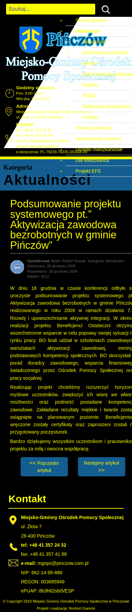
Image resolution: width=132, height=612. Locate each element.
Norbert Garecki (82, 608)
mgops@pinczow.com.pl (49, 141)
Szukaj (104, 8)
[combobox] (50, 9)
